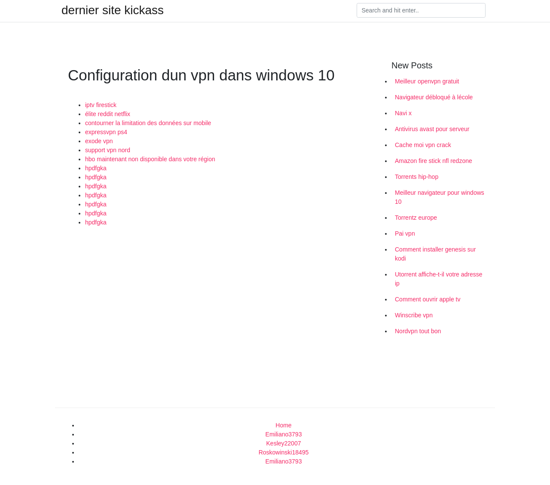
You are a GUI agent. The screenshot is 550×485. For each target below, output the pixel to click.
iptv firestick (100, 104)
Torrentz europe (416, 217)
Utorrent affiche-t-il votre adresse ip (439, 279)
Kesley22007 (283, 443)
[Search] (421, 10)
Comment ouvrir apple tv (428, 299)
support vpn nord (107, 150)
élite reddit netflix (107, 114)
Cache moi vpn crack (423, 144)
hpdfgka (96, 168)
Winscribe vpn (414, 315)
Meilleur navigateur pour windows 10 (439, 197)
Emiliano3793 (284, 434)
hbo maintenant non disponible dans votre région (150, 159)
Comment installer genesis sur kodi (435, 254)
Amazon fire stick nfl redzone (433, 160)
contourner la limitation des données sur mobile (148, 123)
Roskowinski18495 (284, 452)
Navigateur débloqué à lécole (434, 97)
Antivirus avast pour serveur (432, 129)
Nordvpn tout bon (418, 331)
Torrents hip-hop (416, 176)
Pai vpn (405, 233)
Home (283, 425)
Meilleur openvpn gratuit (427, 81)
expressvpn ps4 (106, 132)
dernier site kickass (112, 10)
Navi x (403, 113)
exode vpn (99, 141)
